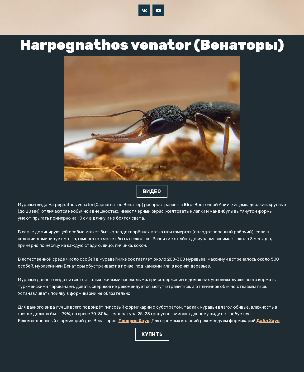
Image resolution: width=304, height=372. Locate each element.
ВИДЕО (152, 191)
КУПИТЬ (152, 334)
